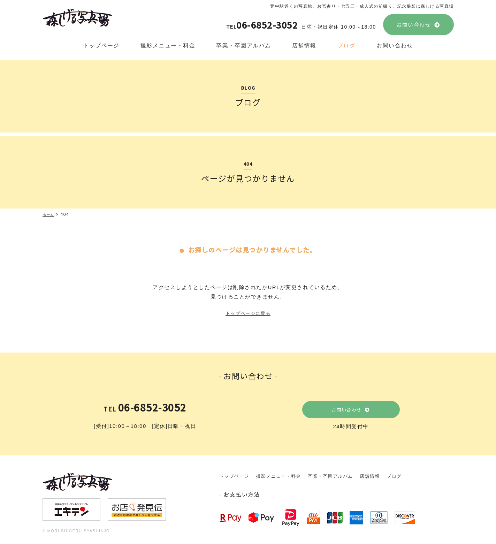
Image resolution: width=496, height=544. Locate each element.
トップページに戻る (248, 314)
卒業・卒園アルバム (243, 45)
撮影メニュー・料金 (168, 45)
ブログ (346, 45)
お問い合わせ (413, 24)
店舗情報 (304, 45)
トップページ (101, 45)
